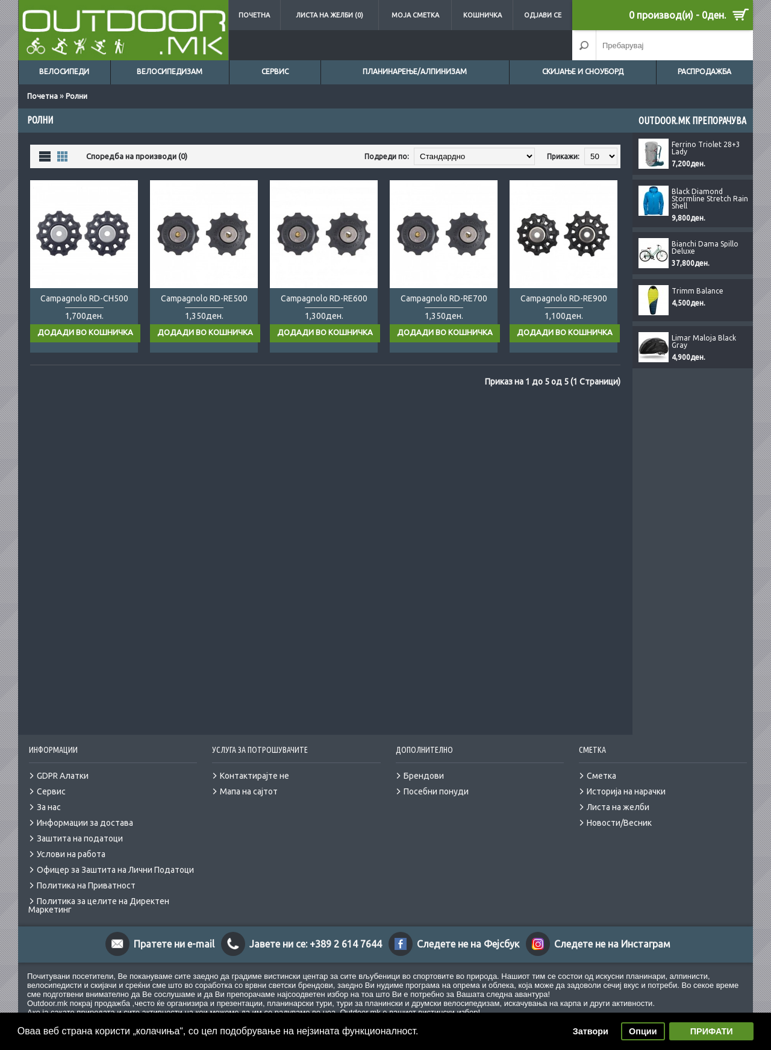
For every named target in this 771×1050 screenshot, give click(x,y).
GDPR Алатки (63, 764)
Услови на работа (71, 842)
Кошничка (482, 15)
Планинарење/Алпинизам (415, 71)
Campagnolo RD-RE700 (444, 298)
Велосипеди (64, 71)
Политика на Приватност (86, 873)
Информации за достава (85, 811)
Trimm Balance (697, 291)
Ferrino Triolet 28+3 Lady (706, 148)
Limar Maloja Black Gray (704, 342)
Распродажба (704, 71)
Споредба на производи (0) (136, 156)
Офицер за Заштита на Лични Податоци (115, 858)
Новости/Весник (619, 811)
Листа (45, 155)
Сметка (601, 764)
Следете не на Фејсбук (468, 931)
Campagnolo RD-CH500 (84, 298)
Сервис (275, 71)
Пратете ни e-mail (174, 931)
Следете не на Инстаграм (612, 931)
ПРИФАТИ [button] (711, 1031)
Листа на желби (618, 795)
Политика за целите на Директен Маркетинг (98, 893)
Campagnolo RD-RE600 (324, 298)
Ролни (76, 96)
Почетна (254, 15)
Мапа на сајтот (249, 779)
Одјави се (542, 15)
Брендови (424, 764)
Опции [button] (643, 1031)
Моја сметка (415, 15)
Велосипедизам (169, 71)
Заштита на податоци (80, 826)
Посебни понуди (436, 779)
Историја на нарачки (626, 779)
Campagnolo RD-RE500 (204, 298)
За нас (49, 795)
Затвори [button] (590, 1031)
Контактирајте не (254, 764)
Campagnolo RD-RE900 (563, 298)
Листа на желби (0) (329, 15)
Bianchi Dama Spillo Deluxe (705, 247)
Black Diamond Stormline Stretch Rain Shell (710, 199)
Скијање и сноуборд (582, 71)
